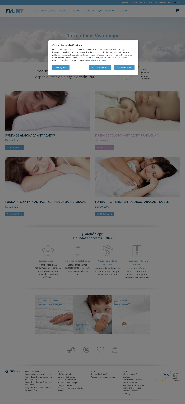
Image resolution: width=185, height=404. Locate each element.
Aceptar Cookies (124, 67)
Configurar (61, 67)
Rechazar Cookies (100, 67)
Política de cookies (99, 60)
